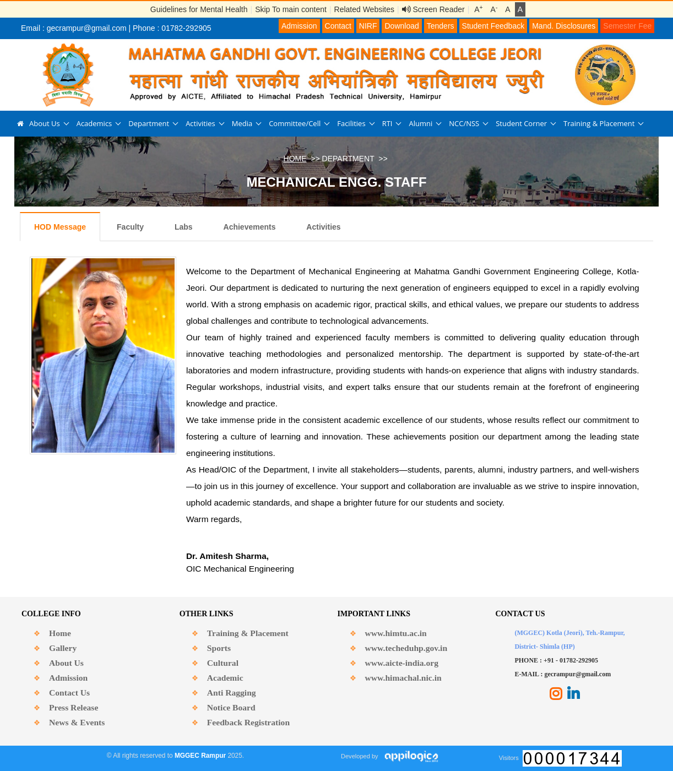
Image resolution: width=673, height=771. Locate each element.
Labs (184, 226)
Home (60, 633)
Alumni (420, 123)
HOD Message (60, 226)
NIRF (368, 25)
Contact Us (69, 692)
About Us (44, 123)
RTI (387, 123)
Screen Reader (433, 9)
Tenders (440, 25)
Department (148, 123)
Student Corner (521, 123)
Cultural (222, 662)
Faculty (130, 226)
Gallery (63, 648)
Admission (299, 25)
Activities (200, 123)
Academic (225, 677)
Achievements (250, 226)
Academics (94, 123)
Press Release (73, 707)
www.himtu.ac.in (396, 633)
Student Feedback (493, 25)
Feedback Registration (248, 722)
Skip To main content (291, 9)
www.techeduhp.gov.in (406, 648)
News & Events (77, 722)
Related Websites (364, 9)
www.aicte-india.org (401, 662)
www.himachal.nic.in (403, 677)
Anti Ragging (231, 692)
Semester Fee (627, 25)
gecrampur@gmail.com (87, 28)
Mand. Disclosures (563, 25)
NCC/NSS (464, 123)
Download (401, 25)
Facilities (351, 123)
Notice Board (231, 707)
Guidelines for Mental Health (199, 9)
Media (242, 123)
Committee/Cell (295, 123)
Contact (338, 25)
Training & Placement (598, 123)
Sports (219, 648)
